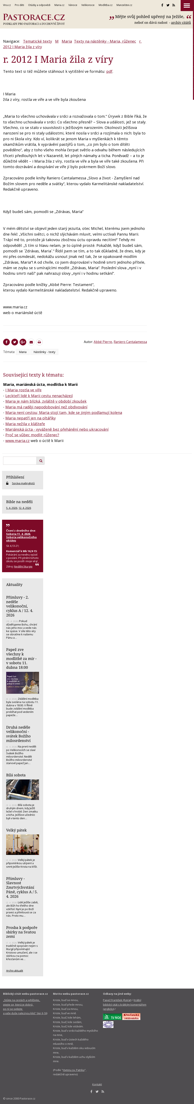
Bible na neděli (19, 501)
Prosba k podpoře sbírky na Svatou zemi (21, 932)
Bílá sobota (16, 774)
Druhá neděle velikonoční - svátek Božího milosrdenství (18, 734)
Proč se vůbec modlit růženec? (32, 434)
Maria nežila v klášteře (25, 423)
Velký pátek (16, 830)
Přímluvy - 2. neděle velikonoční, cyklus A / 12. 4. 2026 (19, 606)
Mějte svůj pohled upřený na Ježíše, (150, 16)
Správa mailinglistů (23, 483)
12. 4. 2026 (24, 508)
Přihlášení (15, 477)
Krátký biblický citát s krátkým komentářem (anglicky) (124, 1004)
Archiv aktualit (14, 970)
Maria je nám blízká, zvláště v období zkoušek (46, 401)
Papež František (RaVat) (117, 1000)
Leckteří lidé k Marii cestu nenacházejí (39, 395)
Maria (67, 41)
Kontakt (97, 1084)
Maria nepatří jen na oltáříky (30, 418)
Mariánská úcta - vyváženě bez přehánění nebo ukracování (57, 429)
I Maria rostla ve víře (23, 389)
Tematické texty (37, 41)
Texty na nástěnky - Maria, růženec (105, 41)
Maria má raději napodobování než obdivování (46, 406)
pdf (109, 71)
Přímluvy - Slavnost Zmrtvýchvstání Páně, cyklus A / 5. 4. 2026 (22, 887)
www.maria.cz (17, 440)
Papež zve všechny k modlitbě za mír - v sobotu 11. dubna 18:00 (21, 658)
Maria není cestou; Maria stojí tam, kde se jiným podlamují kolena (63, 412)
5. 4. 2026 (11, 508)
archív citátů (181, 22)
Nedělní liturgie (23, 566)
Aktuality (14, 584)
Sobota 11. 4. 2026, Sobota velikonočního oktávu (21, 537)
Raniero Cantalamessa (130, 342)
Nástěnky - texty (44, 352)
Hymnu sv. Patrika (73, 1070)
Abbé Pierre (103, 342)
